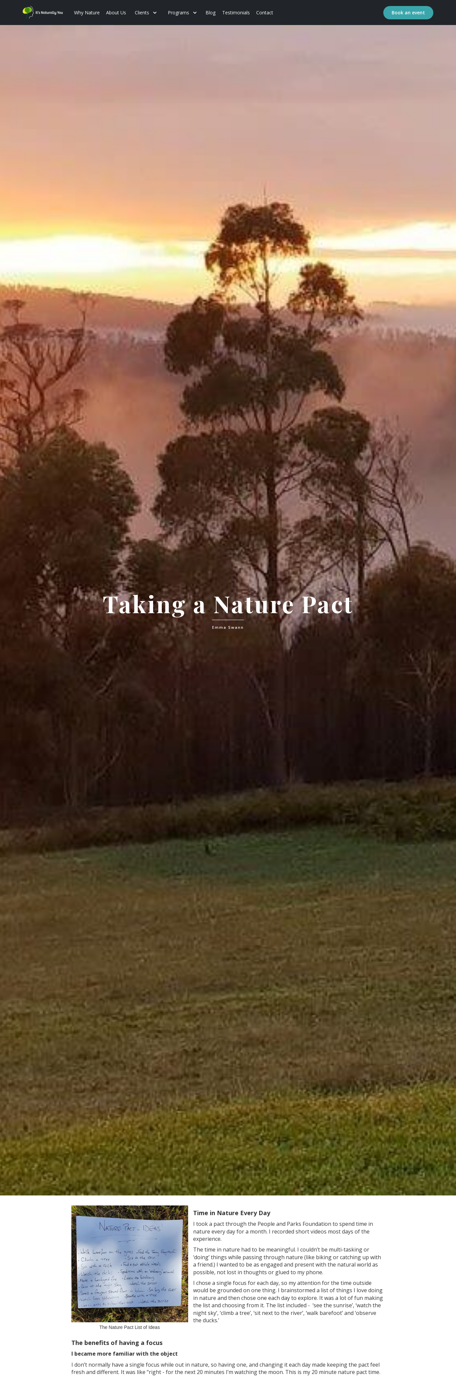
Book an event (408, 12)
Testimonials (236, 12)
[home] (43, 12)
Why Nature (87, 12)
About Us (116, 12)
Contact (264, 12)
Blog (210, 12)
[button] (145, 12)
